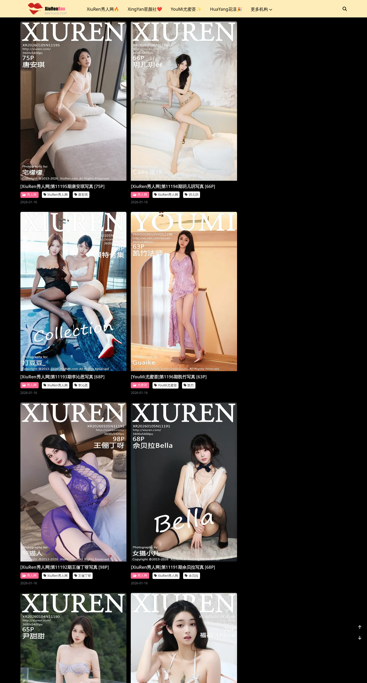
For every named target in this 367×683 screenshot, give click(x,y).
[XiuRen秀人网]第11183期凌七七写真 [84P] (222, 611)
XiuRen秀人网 (55, 159)
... (317, 645)
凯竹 (326, 152)
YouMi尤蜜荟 (303, 152)
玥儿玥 (163, 159)
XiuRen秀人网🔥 (103, 9)
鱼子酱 (329, 468)
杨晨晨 (163, 468)
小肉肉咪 (330, 622)
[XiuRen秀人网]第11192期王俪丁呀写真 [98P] (58, 302)
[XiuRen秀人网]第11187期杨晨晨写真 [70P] (222, 457)
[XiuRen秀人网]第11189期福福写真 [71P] (302, 302)
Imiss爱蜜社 (54, 462)
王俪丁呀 (82, 313)
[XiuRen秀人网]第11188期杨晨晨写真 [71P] (139, 457)
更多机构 (261, 9)
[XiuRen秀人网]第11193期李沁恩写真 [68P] (222, 147)
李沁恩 (246, 159)
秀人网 (29, 158)
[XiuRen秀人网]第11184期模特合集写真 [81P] (141, 611)
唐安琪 (81, 159)
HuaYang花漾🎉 (226, 9)
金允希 (81, 622)
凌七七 (246, 622)
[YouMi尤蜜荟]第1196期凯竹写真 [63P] (306, 144)
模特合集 (165, 622)
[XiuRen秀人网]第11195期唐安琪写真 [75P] (56, 147)
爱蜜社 (29, 462)
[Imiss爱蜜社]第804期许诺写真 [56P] (56, 454)
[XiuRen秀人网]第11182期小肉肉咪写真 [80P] (306, 611)
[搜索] (345, 9)
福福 (327, 313)
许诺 (77, 462)
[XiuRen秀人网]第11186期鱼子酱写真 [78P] (304, 457)
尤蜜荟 (277, 152)
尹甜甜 (246, 313)
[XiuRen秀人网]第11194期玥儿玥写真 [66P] (139, 147)
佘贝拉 (163, 313)
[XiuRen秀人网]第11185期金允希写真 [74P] (56, 611)
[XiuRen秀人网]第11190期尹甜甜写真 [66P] (222, 302)
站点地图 (198, 672)
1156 (330, 645)
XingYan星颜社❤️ (145, 9)
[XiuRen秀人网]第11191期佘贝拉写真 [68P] (139, 302)
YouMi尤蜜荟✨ (186, 9)
